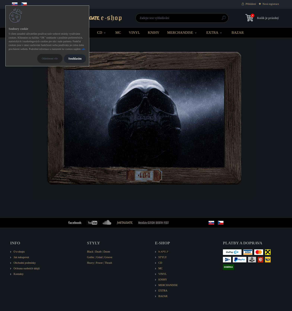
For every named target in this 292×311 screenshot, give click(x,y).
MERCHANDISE (180, 32)
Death (98, 251)
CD (99, 32)
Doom (106, 251)
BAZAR (237, 32)
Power (99, 262)
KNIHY (153, 32)
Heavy (90, 262)
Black (90, 251)
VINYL (134, 32)
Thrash (108, 262)
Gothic (90, 257)
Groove (108, 257)
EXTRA (212, 32)
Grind (99, 257)
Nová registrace (270, 4)
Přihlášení (250, 4)
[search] (191, 19)
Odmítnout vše (50, 58)
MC (118, 32)
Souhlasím (75, 58)
